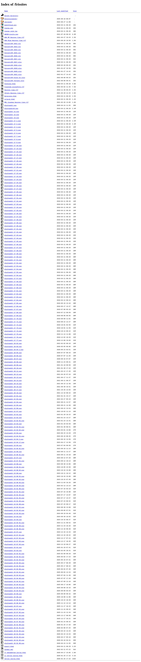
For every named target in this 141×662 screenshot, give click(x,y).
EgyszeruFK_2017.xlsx (13, 62)
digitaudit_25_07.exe (13, 606)
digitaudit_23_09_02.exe (14, 479)
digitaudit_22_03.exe (13, 399)
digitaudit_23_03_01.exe (14, 427)
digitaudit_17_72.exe (13, 325)
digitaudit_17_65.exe (13, 303)
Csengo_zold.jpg (10, 31)
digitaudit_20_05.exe (13, 353)
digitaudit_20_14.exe (13, 380)
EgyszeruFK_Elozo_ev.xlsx (14, 77)
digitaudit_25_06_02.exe (14, 603)
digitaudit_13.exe (11, 118)
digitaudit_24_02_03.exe (14, 513)
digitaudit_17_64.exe (13, 300)
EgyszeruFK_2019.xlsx (13, 68)
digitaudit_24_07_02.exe (14, 538)
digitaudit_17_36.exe (13, 214)
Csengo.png (8, 28)
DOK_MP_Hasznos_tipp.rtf (14, 37)
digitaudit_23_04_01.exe (14, 436)
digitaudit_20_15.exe (13, 384)
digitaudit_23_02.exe (13, 418)
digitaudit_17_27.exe (13, 189)
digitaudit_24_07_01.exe (14, 535)
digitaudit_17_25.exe (13, 183)
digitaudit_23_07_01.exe (14, 461)
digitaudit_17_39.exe (13, 223)
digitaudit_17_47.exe (13, 248)
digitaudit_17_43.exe (13, 235)
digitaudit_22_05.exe (13, 405)
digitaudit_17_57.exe (13, 278)
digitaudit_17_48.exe (13, 251)
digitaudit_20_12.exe (13, 374)
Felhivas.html (10, 84)
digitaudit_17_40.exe (13, 226)
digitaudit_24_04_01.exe (14, 523)
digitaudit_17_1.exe (12, 121)
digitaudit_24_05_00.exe (14, 526)
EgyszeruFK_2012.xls (12, 43)
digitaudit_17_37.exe (13, 217)
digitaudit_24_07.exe (13, 532)
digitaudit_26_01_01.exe (14, 628)
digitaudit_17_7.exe (12, 136)
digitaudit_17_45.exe (13, 241)
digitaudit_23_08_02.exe (14, 470)
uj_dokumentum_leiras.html (15, 652)
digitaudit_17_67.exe (13, 309)
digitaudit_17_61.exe (13, 291)
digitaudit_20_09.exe (13, 365)
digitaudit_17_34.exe (13, 207)
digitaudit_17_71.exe (13, 322)
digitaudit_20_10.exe (13, 368)
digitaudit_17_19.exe (13, 164)
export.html (9, 646)
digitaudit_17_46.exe (13, 244)
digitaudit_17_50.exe (13, 257)
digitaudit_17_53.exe (13, 266)
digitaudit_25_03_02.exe (14, 575)
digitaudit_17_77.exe (13, 340)
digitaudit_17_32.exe (13, 201)
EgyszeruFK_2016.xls (12, 56)
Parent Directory (11, 16)
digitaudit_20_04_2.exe (13, 350)
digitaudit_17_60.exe (13, 288)
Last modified (62, 11)
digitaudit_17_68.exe (13, 312)
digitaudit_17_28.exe (13, 192)
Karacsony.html (10, 96)
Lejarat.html (9, 99)
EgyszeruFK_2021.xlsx (13, 74)
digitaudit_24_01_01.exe (14, 492)
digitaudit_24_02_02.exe (14, 510)
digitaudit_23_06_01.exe (14, 455)
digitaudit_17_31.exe (13, 198)
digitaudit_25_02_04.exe (14, 563)
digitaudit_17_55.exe (13, 272)
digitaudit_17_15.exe (13, 152)
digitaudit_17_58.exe (13, 282)
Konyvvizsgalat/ (10, 19)
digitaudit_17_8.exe (12, 139)
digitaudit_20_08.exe (13, 362)
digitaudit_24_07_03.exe (14, 541)
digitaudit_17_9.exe (12, 142)
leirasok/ (8, 22)
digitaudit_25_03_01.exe (14, 572)
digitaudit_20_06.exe (13, 356)
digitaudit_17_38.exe (13, 220)
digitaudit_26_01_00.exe (14, 625)
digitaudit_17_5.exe (12, 130)
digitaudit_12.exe (11, 115)
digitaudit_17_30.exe (13, 195)
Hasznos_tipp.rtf (11, 90)
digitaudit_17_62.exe (13, 294)
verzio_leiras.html (12, 659)
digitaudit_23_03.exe (13, 424)
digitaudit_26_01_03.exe (14, 634)
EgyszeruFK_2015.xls (12, 53)
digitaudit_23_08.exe (13, 464)
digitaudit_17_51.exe (13, 260)
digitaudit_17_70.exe (13, 319)
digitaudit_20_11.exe (13, 371)
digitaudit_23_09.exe (13, 473)
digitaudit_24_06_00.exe (14, 529)
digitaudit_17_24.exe (13, 180)
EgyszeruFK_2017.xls (12, 59)
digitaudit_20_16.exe (13, 387)
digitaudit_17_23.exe (13, 176)
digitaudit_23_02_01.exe (14, 421)
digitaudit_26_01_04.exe (14, 637)
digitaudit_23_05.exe (13, 445)
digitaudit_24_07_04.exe (14, 544)
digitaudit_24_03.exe (13, 516)
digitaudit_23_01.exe (13, 414)
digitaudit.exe (10, 105)
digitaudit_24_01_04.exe (14, 501)
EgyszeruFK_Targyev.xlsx (14, 81)
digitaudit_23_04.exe (13, 433)
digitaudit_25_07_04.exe (14, 618)
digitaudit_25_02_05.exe (14, 566)
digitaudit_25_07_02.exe (14, 612)
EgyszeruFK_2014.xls (12, 50)
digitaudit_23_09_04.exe (14, 486)
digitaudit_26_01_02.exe (14, 631)
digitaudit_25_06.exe (13, 597)
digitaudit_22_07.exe (13, 411)
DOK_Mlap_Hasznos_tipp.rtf (15, 40)
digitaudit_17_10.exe (13, 146)
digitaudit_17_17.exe (13, 158)
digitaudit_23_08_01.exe (14, 467)
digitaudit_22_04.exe (13, 402)
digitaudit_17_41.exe (13, 229)
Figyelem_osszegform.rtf (14, 87)
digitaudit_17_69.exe (13, 316)
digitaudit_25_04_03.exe (14, 588)
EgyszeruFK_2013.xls (12, 47)
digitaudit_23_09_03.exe (14, 482)
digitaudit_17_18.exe (13, 161)
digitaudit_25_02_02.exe (14, 557)
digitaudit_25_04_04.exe (14, 591)
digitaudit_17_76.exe (13, 337)
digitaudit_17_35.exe (13, 210)
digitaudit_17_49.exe (13, 254)
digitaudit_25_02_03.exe (14, 560)
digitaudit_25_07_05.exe (14, 622)
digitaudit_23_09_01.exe (14, 476)
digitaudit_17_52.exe (13, 263)
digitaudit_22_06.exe (13, 408)
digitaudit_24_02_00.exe (14, 504)
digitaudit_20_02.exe (13, 343)
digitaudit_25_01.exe (13, 547)
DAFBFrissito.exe (11, 34)
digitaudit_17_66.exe (13, 306)
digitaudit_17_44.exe (13, 238)
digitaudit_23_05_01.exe (14, 448)
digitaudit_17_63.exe (13, 297)
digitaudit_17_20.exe (13, 167)
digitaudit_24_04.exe (13, 520)
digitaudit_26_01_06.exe (14, 643)
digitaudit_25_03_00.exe (14, 569)
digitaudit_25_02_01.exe (14, 554)
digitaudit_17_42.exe (13, 232)
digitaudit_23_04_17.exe (14, 442)
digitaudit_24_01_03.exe (14, 498)
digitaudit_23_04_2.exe (13, 439)
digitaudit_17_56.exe (13, 275)
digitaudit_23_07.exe (13, 458)
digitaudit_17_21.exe (13, 170)
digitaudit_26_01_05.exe (14, 640)
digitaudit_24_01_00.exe (14, 489)
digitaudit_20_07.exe (13, 359)
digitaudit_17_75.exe (13, 334)
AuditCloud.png (10, 25)
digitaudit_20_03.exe (13, 346)
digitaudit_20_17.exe (13, 390)
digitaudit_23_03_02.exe (14, 430)
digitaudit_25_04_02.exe (14, 584)
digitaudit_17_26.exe (13, 186)
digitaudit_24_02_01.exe (14, 507)
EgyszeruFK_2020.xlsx (13, 71)
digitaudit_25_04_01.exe (14, 581)
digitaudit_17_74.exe (13, 331)
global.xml (8, 649)
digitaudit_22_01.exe (13, 396)
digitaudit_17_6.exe (12, 133)
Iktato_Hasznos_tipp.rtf (14, 93)
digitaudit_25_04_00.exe (14, 578)
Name (6, 11)
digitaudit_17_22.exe (13, 173)
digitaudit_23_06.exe (13, 452)
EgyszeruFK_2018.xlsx (13, 65)
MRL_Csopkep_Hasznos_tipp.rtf (16, 102)
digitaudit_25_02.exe (13, 550)
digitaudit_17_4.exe (12, 127)
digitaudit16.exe (11, 108)
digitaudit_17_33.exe (13, 204)
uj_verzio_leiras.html (13, 656)
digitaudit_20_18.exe (13, 393)
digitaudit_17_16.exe (13, 155)
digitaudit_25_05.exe (13, 594)
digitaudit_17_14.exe (13, 149)
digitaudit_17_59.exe (13, 285)
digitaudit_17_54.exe (13, 269)
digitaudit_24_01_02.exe (14, 495)
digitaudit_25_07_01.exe (14, 609)
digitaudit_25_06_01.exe (14, 600)
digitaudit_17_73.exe (13, 328)
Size (75, 11)
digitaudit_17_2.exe (12, 124)
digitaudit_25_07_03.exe (14, 615)
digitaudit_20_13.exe (13, 377)
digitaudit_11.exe (11, 112)
